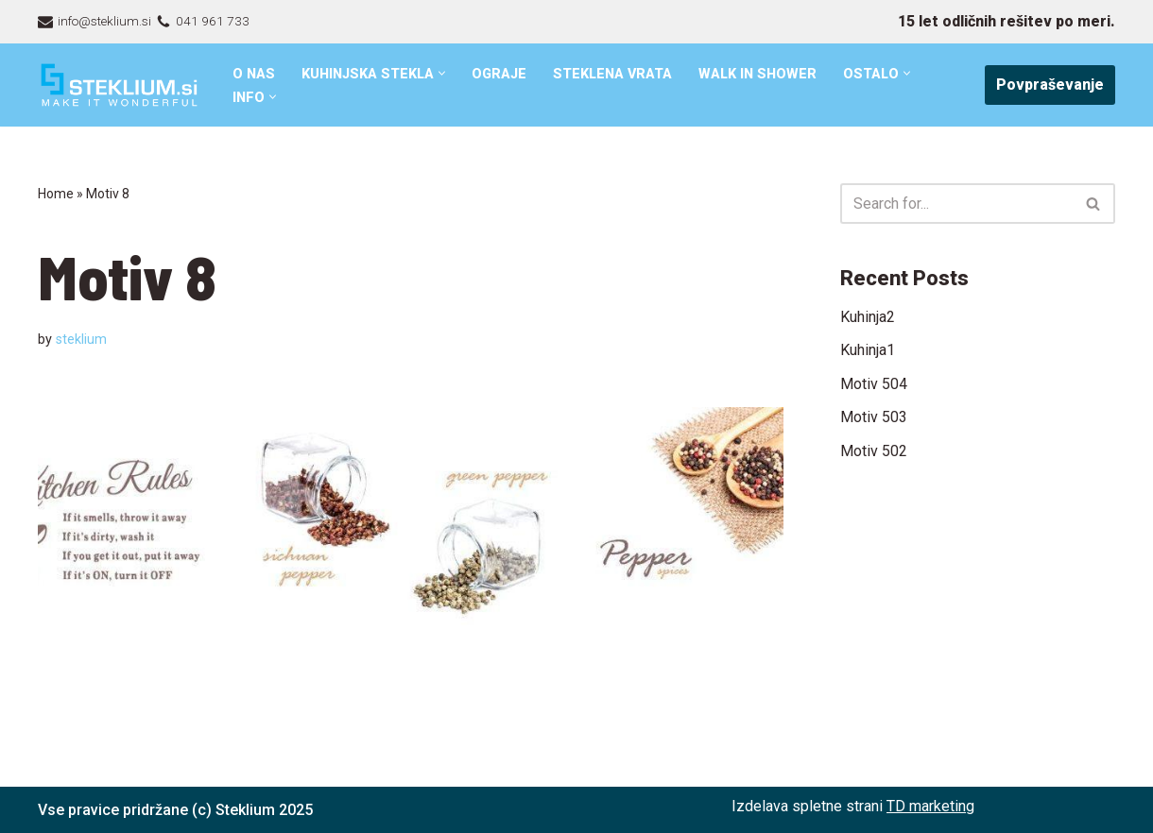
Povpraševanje (1050, 85)
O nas (253, 74)
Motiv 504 (873, 384)
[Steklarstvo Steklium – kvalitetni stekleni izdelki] (119, 85)
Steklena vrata (612, 74)
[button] (442, 73)
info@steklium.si (104, 20)
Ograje (499, 74)
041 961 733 (213, 20)
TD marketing (930, 806)
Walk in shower (757, 74)
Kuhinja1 (867, 350)
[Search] (956, 203)
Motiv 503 (873, 417)
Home (56, 193)
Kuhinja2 (867, 317)
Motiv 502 (873, 451)
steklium (81, 340)
